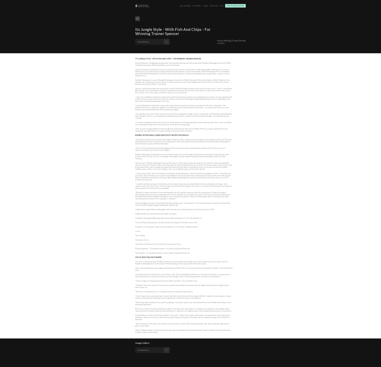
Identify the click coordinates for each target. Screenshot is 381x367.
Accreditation (195, 5)
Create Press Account (235, 5)
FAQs (222, 5)
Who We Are (213, 5)
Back (138, 19)
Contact (204, 5)
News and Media (182, 5)
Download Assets (143, 41)
